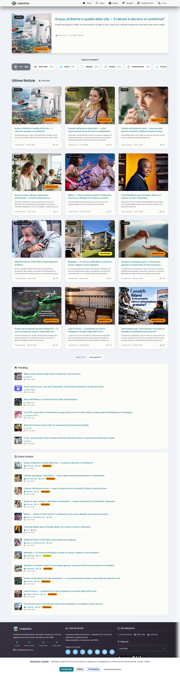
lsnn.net (124, 657)
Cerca (99, 3)
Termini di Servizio (92, 665)
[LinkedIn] (97, 651)
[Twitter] (82, 651)
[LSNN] (104, 651)
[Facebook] (67, 651)
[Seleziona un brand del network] (142, 648)
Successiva (95, 357)
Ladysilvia (22, 628)
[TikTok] (90, 651)
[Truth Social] (112, 651)
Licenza (103, 665)
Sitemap (152, 634)
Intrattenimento (145, 3)
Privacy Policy (78, 665)
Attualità (127, 3)
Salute (112, 3)
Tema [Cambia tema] (162, 3)
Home (86, 3)
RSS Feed (44, 81)
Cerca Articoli (125, 634)
